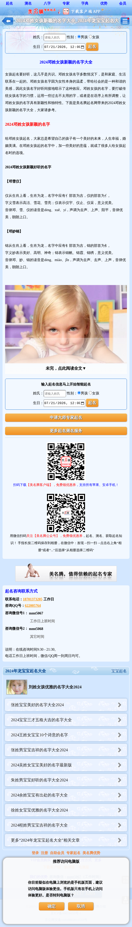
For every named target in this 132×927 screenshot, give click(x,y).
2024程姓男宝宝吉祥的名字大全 (69, 825)
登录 (35, 853)
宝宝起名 (119, 671)
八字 (47, 3)
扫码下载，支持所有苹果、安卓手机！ (66, 485)
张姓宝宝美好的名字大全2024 (69, 705)
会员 (122, 3)
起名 (9, 3)
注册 (44, 853)
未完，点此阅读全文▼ (66, 368)
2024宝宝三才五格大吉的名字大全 (69, 720)
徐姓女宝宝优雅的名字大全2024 (69, 810)
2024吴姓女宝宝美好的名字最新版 (69, 765)
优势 (103, 3)
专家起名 (73, 853)
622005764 (33, 606)
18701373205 (32, 599)
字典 (84, 3)
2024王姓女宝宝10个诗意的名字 (69, 735)
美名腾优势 (91, 853)
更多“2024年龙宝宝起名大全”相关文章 (69, 840)
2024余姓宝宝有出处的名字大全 (69, 795)
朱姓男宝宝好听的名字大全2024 (69, 780)
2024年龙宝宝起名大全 (25, 671)
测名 (28, 3)
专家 (66, 3)
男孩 (84, 37)
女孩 (95, 37)
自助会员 (57, 853)
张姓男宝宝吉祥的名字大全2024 (69, 750)
